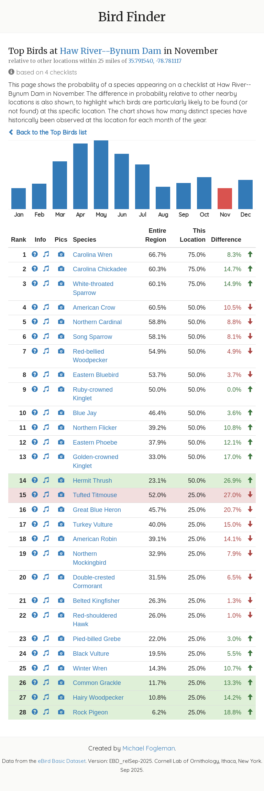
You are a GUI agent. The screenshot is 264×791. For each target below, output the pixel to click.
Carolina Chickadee (100, 269)
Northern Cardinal (97, 322)
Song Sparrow (92, 336)
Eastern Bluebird (96, 374)
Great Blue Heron (97, 509)
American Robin (95, 539)
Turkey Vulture (93, 524)
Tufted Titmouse (95, 495)
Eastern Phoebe (95, 442)
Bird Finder (132, 17)
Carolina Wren (92, 254)
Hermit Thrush (92, 480)
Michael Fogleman (148, 748)
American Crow (94, 307)
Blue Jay (85, 413)
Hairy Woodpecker (98, 697)
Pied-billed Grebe (97, 638)
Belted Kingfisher (96, 600)
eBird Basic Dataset (62, 761)
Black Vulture (91, 653)
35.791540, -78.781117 (155, 61)
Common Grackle (97, 682)
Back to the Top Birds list (47, 132)
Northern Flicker (95, 427)
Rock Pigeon (90, 712)
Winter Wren (90, 668)
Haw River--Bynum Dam (111, 51)
